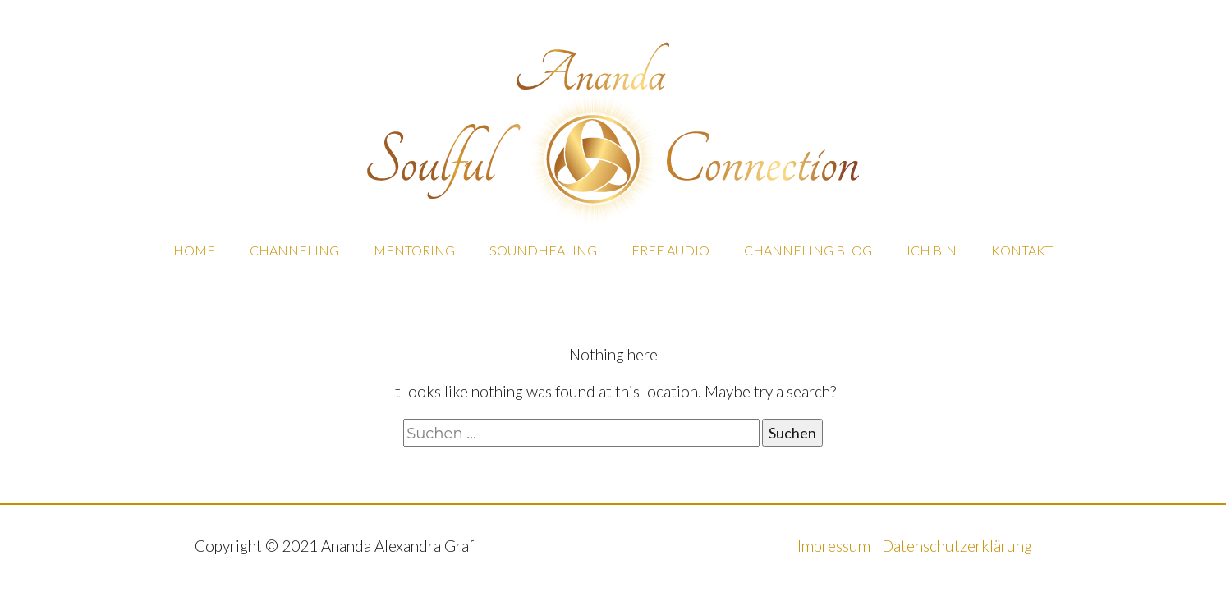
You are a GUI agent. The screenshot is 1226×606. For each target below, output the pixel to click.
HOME (194, 250)
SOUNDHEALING (543, 250)
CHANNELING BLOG (808, 250)
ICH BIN (932, 250)
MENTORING (414, 250)
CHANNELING (294, 250)
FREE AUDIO (670, 250)
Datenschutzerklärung (957, 545)
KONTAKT (1022, 250)
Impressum (835, 545)
